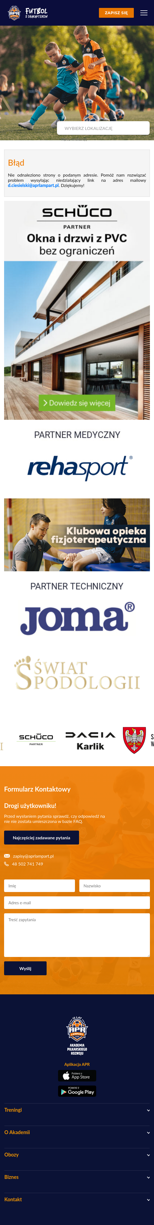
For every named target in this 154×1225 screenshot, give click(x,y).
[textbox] (102, 128)
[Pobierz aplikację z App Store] (77, 1075)
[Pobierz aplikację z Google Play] (77, 1091)
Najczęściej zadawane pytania (41, 837)
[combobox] (102, 128)
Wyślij (25, 968)
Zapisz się (116, 12)
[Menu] (143, 12)
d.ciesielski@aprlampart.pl (33, 185)
